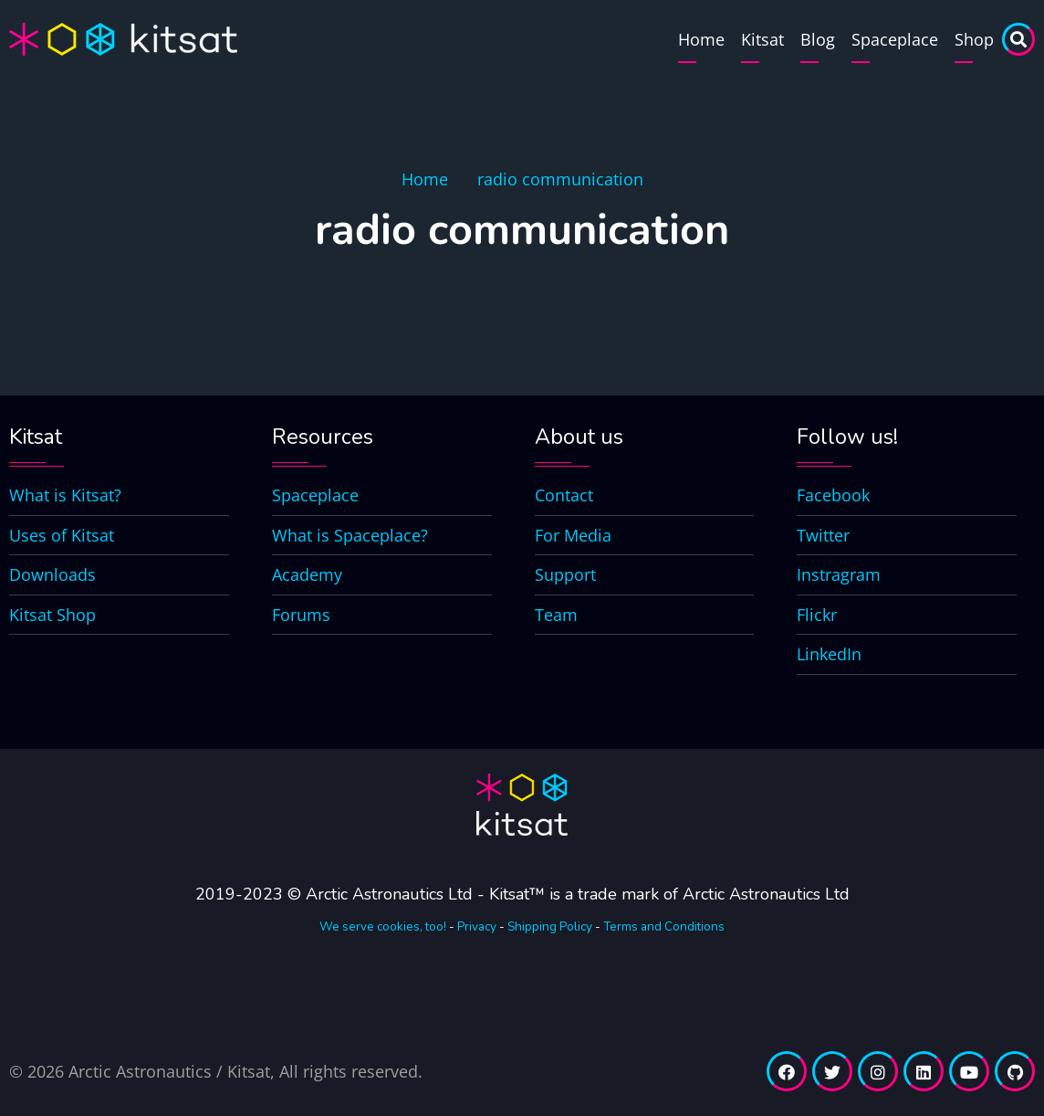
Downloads (52, 574)
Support (565, 574)
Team (556, 615)
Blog (817, 39)
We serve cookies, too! (382, 926)
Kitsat (762, 39)
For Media (573, 535)
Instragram (839, 574)
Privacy (476, 926)
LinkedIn (829, 654)
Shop (974, 39)
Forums (301, 615)
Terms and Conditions (664, 926)
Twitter (823, 535)
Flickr (817, 615)
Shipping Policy (549, 926)
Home (701, 39)
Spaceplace (894, 39)
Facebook (833, 495)
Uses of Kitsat (61, 535)
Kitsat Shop (52, 615)
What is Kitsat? (65, 495)
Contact (564, 495)
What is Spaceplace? (350, 535)
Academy (307, 574)
